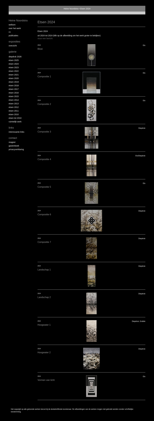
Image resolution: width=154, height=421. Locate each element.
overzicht (13, 45)
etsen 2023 (14, 67)
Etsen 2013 (14, 103)
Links (11, 127)
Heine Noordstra (71, 9)
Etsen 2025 (14, 60)
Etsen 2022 (14, 71)
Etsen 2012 (14, 107)
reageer (12, 142)
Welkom (12, 25)
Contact (13, 138)
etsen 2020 (14, 78)
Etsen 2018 (14, 85)
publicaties (13, 35)
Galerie (12, 51)
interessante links (16, 132)
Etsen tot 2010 (15, 118)
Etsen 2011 (14, 111)
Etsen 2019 (14, 82)
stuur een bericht (45, 38)
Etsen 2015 (14, 96)
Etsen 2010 (14, 114)
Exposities (14, 41)
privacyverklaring (16, 149)
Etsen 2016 (14, 93)
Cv (10, 32)
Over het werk (15, 28)
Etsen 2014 (14, 100)
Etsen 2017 (14, 89)
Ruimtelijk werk (15, 121)
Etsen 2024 (14, 64)
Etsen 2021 (14, 75)
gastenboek (14, 146)
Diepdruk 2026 (15, 56)
